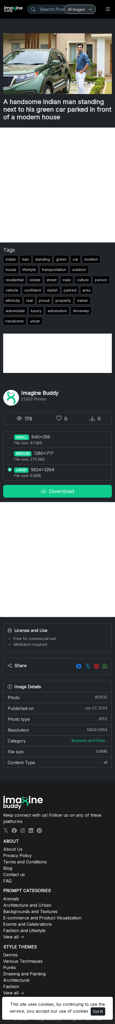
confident (32, 290)
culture (83, 280)
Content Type (57, 762)
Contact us (14, 874)
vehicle (12, 290)
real (29, 300)
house (11, 269)
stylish (52, 290)
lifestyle (29, 269)
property (63, 300)
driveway (81, 310)
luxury (36, 310)
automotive (57, 310)
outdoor (79, 269)
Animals (11, 898)
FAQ (7, 880)
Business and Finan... (89, 740)
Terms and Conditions (25, 861)
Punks (9, 967)
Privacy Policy (17, 855)
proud (44, 300)
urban (35, 321)
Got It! (98, 1011)
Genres (10, 954)
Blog (7, 868)
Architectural (16, 980)
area (86, 290)
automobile (15, 310)
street (52, 280)
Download (57, 491)
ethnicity (13, 300)
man (25, 259)
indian (11, 259)
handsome (15, 321)
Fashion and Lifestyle (24, 930)
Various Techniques (23, 961)
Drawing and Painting (24, 973)
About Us (12, 849)
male (67, 280)
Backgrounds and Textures (30, 911)
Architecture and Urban (27, 905)
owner (82, 300)
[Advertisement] (57, 185)
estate (35, 280)
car (75, 259)
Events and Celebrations (27, 924)
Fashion (11, 986)
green (61, 259)
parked (70, 290)
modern (91, 259)
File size (57, 751)
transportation (54, 269)
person (101, 280)
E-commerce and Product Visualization (42, 917)
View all (11, 936)
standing (42, 259)
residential (15, 280)
